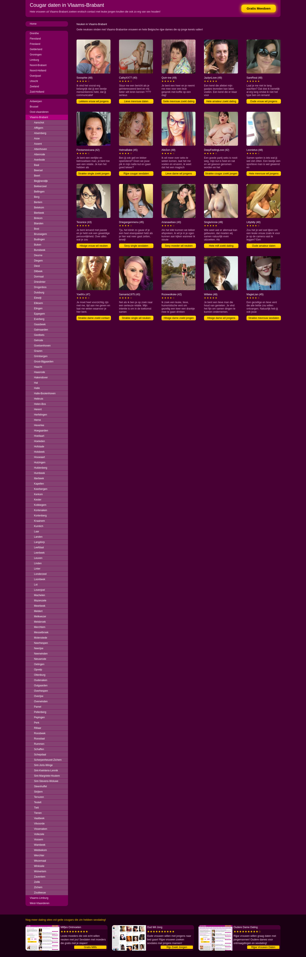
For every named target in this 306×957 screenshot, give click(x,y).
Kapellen (39, 483)
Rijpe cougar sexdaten (136, 173)
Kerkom (38, 494)
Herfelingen (40, 414)
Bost (36, 228)
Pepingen (39, 717)
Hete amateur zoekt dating (221, 101)
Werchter (39, 855)
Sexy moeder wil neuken (179, 245)
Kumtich (38, 526)
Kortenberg (40, 515)
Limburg (34, 59)
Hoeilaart (39, 435)
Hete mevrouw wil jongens (264, 173)
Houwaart (39, 457)
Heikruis (38, 398)
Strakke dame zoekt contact (93, 318)
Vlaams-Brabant (39, 117)
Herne (37, 419)
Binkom (38, 218)
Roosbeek (39, 733)
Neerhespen (41, 643)
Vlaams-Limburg (39, 897)
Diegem (38, 260)
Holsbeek (39, 451)
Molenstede (40, 637)
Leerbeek (39, 552)
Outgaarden (40, 685)
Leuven (38, 558)
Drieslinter (39, 281)
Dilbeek (38, 271)
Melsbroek (40, 621)
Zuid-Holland (37, 91)
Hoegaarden (41, 430)
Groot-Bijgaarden (43, 361)
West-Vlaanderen (40, 903)
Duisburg (39, 292)
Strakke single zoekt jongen (93, 173)
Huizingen (39, 462)
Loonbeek (39, 579)
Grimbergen (40, 356)
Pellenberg (40, 712)
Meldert (38, 611)
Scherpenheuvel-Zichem (48, 759)
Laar (36, 531)
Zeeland (34, 86)
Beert (37, 175)
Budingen (39, 239)
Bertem (38, 202)
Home (33, 23)
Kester (37, 499)
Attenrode (39, 154)
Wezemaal (40, 860)
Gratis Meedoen (259, 8)
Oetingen (39, 664)
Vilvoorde (39, 823)
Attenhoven (40, 149)
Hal (36, 382)
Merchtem (39, 627)
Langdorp (39, 542)
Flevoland (35, 38)
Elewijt (37, 297)
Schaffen (39, 749)
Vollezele (39, 834)
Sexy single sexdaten (136, 245)
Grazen (38, 350)
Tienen (38, 812)
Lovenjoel (39, 589)
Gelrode (38, 340)
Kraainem (39, 520)
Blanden (38, 223)
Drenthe (34, 33)
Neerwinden (41, 653)
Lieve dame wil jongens (179, 173)
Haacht (38, 366)
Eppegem (39, 313)
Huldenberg (40, 467)
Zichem (38, 887)
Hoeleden (39, 441)
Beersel (38, 170)
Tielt (36, 807)
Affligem (38, 127)
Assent (38, 143)
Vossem (38, 839)
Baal (36, 165)
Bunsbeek (39, 250)
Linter (37, 568)
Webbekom (40, 850)
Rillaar (37, 728)
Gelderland (36, 49)
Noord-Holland (38, 70)
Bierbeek (39, 212)
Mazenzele (40, 600)
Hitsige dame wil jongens (221, 318)
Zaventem (39, 876)
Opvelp (38, 669)
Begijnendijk (41, 181)
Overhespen (41, 690)
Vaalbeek (39, 818)
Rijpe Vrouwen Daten (263, 947)
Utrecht (34, 81)
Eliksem (38, 303)
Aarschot (39, 122)
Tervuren (39, 797)
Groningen (36, 54)
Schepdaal (40, 754)
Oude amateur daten (263, 245)
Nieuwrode (40, 658)
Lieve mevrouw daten (136, 101)
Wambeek (39, 844)
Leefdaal (39, 547)
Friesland (35, 43)
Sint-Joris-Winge (43, 765)
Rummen (39, 743)
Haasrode (39, 372)
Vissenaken (40, 828)
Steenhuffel (40, 786)
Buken (37, 244)
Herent (38, 409)
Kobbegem (40, 504)
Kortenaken (40, 510)
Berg (36, 196)
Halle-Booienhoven (44, 393)
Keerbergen (40, 489)
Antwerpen (36, 101)
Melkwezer (40, 616)
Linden (38, 563)
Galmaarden (41, 329)
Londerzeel (40, 574)
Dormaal (39, 276)
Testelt (37, 802)
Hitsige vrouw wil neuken (94, 245)
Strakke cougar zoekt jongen (221, 173)
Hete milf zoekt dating (221, 245)
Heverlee (39, 425)
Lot (36, 584)
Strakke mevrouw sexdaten (263, 318)
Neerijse (38, 648)
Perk (36, 722)
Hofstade (39, 446)
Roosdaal (39, 738)
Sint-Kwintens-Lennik (46, 770)
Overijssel (35, 75)
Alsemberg (40, 133)
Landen (38, 536)
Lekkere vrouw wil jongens (94, 101)
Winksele (39, 866)
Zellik (37, 882)
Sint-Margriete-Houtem (47, 775)
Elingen (38, 308)
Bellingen (39, 191)
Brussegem (40, 234)
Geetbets (39, 335)
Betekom (39, 207)
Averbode (39, 159)
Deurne (38, 255)
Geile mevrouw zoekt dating (178, 101)
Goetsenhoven (42, 345)
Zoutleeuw (40, 892)
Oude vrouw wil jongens (263, 101)
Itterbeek (39, 478)
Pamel (37, 706)
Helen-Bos (40, 404)
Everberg (39, 319)
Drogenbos (40, 287)
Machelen (39, 595)
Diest (37, 265)
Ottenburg (39, 674)
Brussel (34, 106)
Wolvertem (40, 871)
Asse (37, 138)
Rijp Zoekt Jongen (177, 947)
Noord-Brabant (38, 65)
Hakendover (41, 377)
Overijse (38, 696)
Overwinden (41, 701)
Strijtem (38, 791)
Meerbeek (39, 605)
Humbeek (39, 473)
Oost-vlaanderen (39, 111)
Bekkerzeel (40, 186)
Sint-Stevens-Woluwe (46, 781)
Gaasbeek (40, 324)
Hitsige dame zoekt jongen (179, 318)
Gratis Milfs (90, 947)
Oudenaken (40, 680)
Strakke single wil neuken (136, 318)
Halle (37, 388)
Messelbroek (41, 632)
